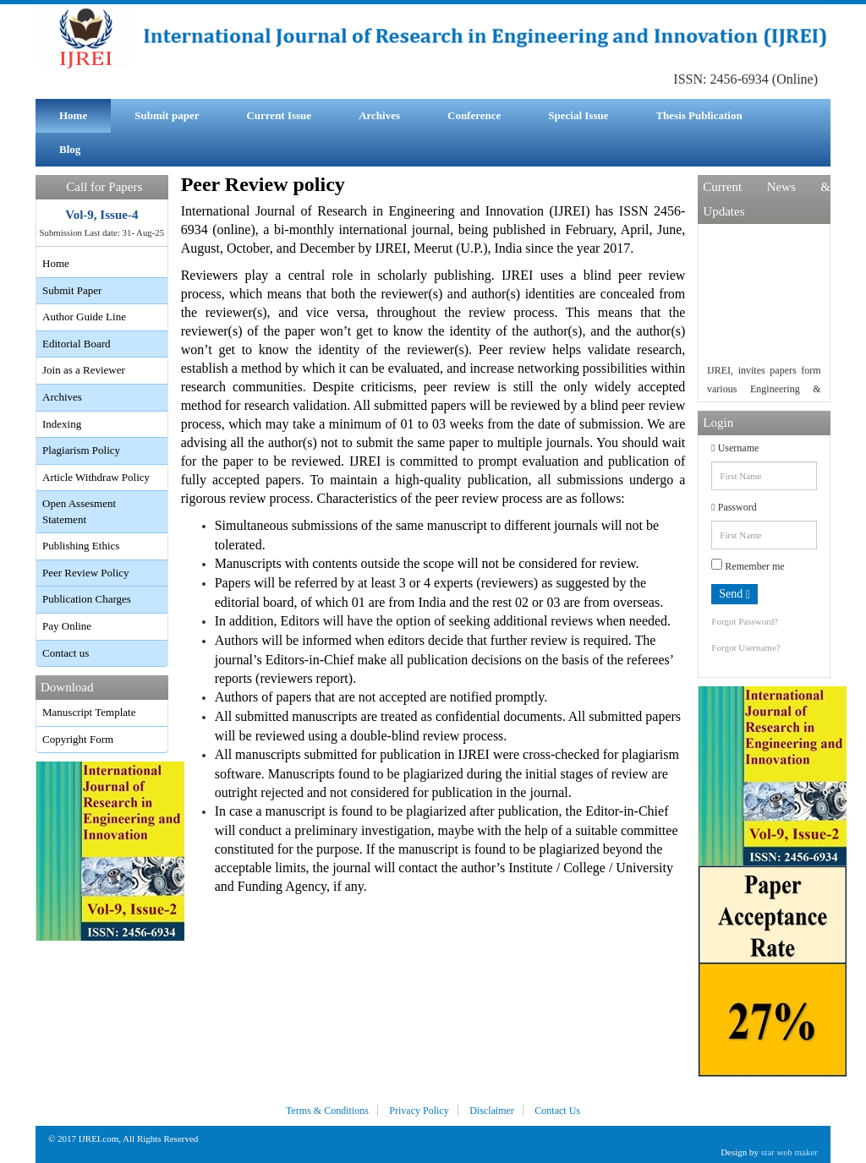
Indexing (61, 424)
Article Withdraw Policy (96, 477)
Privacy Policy (418, 1111)
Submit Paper (71, 290)
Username (735, 448)
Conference (474, 115)
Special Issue (578, 115)
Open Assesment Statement (79, 511)
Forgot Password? (744, 621)
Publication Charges (86, 598)
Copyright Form (77, 739)
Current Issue (278, 115)
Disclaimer (491, 1111)
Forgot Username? (745, 647)
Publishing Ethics (80, 545)
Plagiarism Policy (81, 450)
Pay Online (66, 626)
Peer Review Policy (85, 572)
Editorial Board (76, 343)
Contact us (65, 653)
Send (734, 594)
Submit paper (166, 115)
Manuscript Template (88, 712)
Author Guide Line (84, 316)
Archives (379, 115)
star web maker (789, 1152)
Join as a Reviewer (83, 369)
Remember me (747, 565)
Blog (69, 149)
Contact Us (557, 1111)
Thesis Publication (698, 115)
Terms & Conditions (327, 1111)
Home (73, 115)
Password (733, 507)
